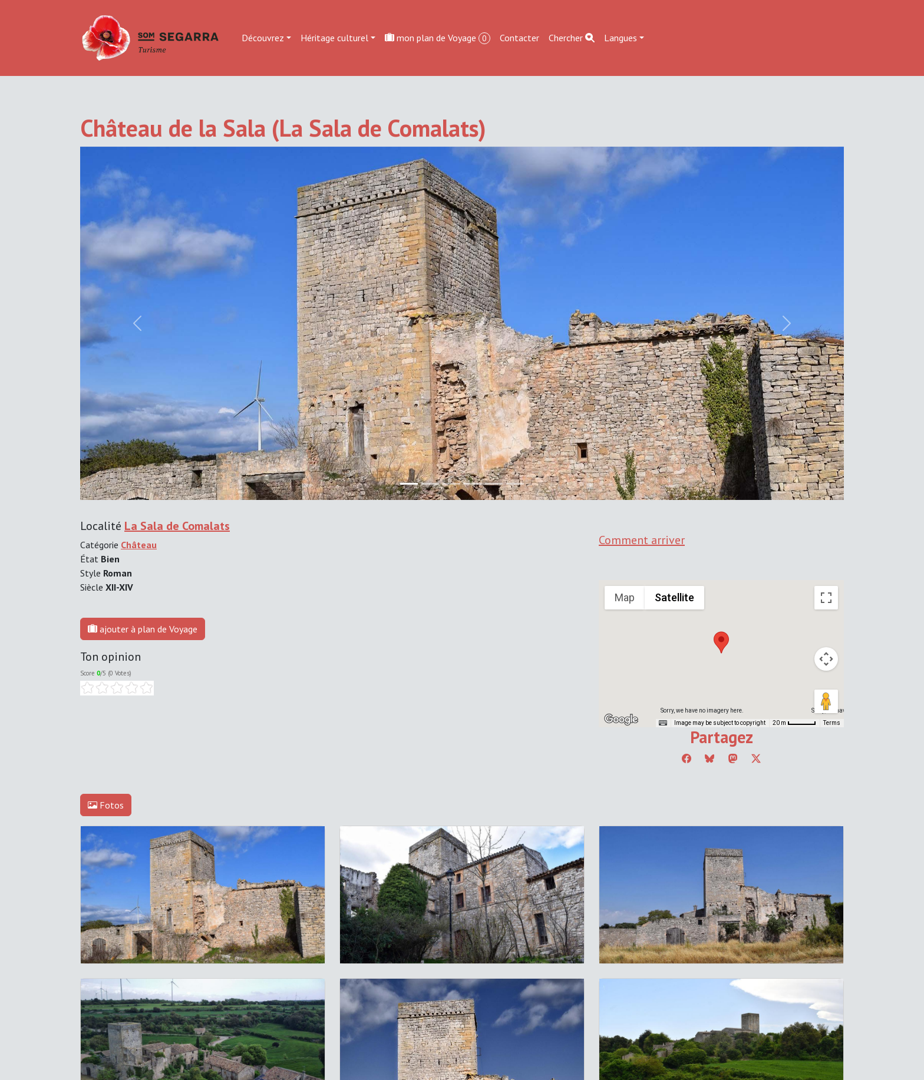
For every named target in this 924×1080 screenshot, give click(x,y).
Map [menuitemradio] (625, 597)
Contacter (519, 38)
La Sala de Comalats (177, 526)
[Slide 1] (430, 484)
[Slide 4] (494, 484)
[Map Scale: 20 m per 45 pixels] (794, 723)
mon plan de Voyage (437, 38)
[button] (721, 642)
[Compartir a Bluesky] (709, 758)
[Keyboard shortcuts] (663, 723)
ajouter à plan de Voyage (142, 629)
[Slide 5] (515, 484)
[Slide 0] (409, 484)
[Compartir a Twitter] (756, 758)
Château (139, 545)
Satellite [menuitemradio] (674, 597)
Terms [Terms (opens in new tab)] (831, 723)
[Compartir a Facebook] (686, 758)
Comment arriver (642, 540)
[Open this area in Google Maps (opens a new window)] (621, 719)
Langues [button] (620, 38)
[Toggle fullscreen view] (826, 597)
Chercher (572, 38)
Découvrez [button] (263, 38)
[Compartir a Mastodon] (733, 758)
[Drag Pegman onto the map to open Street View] (826, 701)
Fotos (106, 805)
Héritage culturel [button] (334, 38)
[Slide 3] (472, 484)
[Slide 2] (451, 484)
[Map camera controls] (826, 659)
